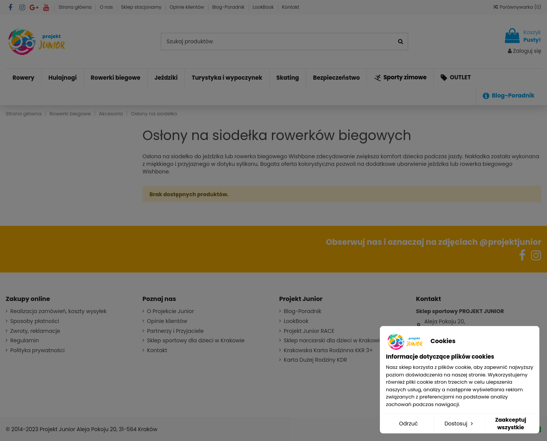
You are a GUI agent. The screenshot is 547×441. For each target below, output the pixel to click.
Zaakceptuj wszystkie (510, 423)
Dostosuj (459, 423)
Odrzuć (408, 423)
